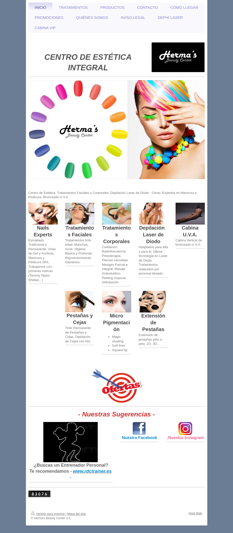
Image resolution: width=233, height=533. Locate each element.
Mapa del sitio (76, 514)
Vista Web (195, 513)
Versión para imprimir (48, 514)
